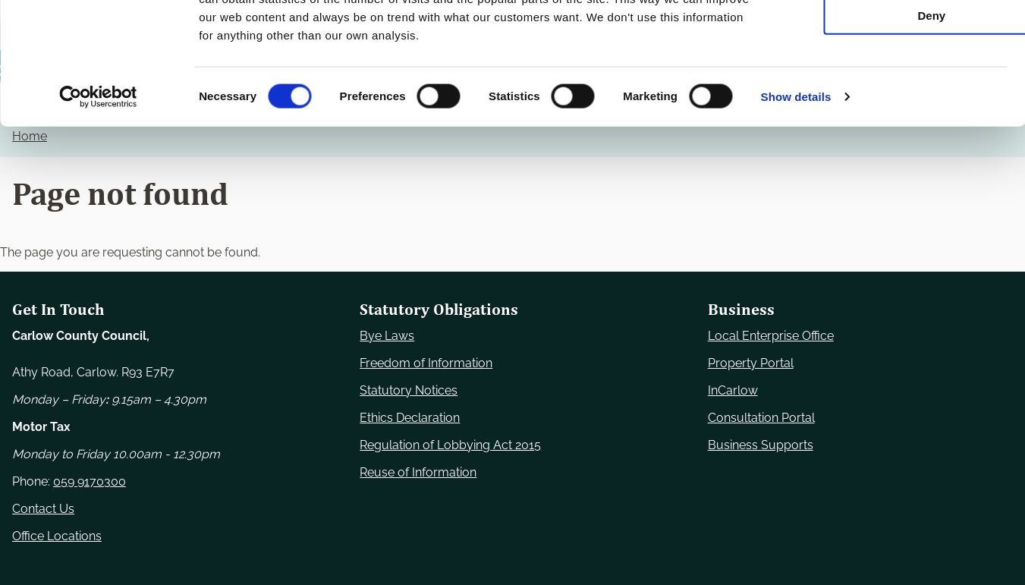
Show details (796, 207)
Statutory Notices (408, 390)
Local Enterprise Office (771, 336)
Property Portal (751, 363)
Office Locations (57, 536)
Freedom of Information (426, 363)
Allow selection (898, 82)
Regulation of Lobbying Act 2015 (450, 445)
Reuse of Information (418, 472)
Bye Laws (387, 336)
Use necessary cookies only (898, 37)
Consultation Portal (761, 417)
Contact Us (43, 509)
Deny (899, 126)
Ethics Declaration (410, 417)
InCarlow (733, 390)
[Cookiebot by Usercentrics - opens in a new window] (98, 208)
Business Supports (760, 445)
